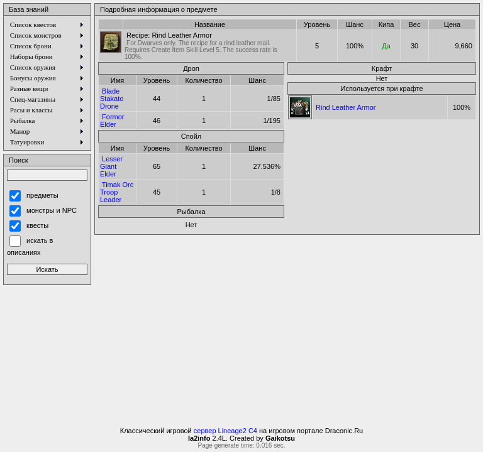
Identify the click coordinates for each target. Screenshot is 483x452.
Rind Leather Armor (345, 107)
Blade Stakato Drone (111, 98)
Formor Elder (112, 120)
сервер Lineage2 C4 (225, 430)
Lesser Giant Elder (111, 166)
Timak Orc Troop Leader (116, 192)
